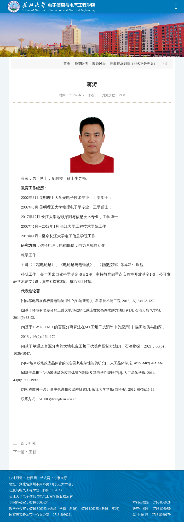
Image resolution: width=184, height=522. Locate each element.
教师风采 (99, 63)
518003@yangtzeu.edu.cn (57, 399)
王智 (32, 452)
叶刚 (32, 443)
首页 (66, 63)
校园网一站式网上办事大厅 (47, 478)
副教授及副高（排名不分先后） (133, 63)
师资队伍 (81, 63)
